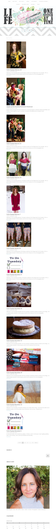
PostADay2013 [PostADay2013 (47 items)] (43, 510)
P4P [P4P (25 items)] (24, 508)
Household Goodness (43, 1)
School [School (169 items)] (14, 512)
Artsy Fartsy (21, 1)
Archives (9, 518)
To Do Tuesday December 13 (14, 304)
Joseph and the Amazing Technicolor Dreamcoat (20, 96)
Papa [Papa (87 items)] (27, 508)
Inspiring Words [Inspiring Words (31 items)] (9, 508)
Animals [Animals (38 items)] (22, 503)
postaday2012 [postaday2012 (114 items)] (35, 510)
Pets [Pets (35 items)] (44, 508)
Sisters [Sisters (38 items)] (33, 512)
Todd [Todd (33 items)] (45, 512)
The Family (33, 4)
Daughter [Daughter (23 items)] (33, 503)
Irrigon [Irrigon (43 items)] (14, 508)
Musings (18, 4)
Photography (34, 1)
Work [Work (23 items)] (15, 514)
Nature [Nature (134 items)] (21, 508)
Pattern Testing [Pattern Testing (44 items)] (40, 508)
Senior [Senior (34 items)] (18, 512)
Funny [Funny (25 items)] (24, 506)
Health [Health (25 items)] (36, 506)
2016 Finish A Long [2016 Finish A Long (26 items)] (13, 503)
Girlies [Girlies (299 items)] (28, 506)
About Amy (15, 1)
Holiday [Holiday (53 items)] (39, 506)
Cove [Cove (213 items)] (29, 503)
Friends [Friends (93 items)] (20, 506)
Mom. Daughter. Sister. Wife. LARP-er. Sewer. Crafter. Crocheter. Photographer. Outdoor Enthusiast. (26, 468)
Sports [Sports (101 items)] (37, 512)
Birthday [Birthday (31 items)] (26, 503)
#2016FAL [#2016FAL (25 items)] (8, 503)
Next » (36, 401)
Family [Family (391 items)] (9, 506)
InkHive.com (20, 527)
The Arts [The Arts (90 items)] (41, 512)
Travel (38, 4)
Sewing (27, 1)
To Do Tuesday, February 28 (14, 65)
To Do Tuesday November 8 (14, 389)
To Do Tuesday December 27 (14, 242)
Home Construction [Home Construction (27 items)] (45, 506)
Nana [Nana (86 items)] (17, 508)
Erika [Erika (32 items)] (47, 503)
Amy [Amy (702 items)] (19, 503)
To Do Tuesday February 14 (14, 158)
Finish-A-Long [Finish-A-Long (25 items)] (14, 506)
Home (9, 1)
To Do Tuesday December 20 (14, 273)
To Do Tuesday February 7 (14, 189)
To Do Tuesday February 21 (14, 127)
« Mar (27, 493)
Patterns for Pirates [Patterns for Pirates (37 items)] (32, 508)
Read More (9, 70)
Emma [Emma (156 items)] (43, 503)
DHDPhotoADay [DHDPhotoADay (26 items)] (38, 503)
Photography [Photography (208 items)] (11, 510)
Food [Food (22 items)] (17, 506)
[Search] (48, 413)
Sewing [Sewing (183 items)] (22, 512)
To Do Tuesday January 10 (14, 220)
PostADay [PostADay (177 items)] (18, 510)
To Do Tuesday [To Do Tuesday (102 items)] (10, 514)
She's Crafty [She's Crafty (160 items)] (28, 512)
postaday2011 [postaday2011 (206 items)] (26, 510)
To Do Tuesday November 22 (14, 367)
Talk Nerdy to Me (25, 4)
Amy (16, 66)
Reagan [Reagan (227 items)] (9, 512)
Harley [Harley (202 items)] (32, 506)
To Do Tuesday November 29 (14, 335)
